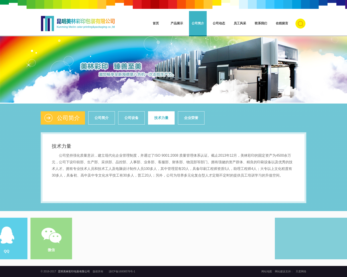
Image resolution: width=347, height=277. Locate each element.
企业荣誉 (191, 118)
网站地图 (267, 271)
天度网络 (301, 271)
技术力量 (161, 118)
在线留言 (282, 23)
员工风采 (240, 23)
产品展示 (177, 23)
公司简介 (198, 23)
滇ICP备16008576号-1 (122, 271)
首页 (156, 23)
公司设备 (131, 118)
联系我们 (261, 23)
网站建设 (280, 271)
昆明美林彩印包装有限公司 (74, 271)
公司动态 (219, 23)
